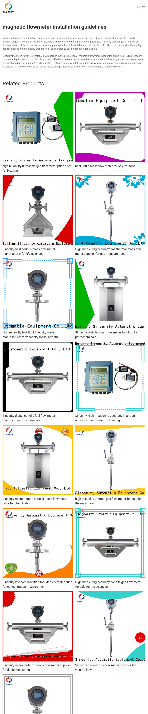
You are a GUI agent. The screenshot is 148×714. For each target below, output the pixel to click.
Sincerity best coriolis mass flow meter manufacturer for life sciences (29, 251)
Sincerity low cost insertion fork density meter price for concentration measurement (37, 584)
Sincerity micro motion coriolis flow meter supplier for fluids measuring (37, 667)
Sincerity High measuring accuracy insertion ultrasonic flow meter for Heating (105, 418)
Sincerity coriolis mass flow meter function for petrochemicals (106, 335)
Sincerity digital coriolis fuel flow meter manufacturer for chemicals (29, 418)
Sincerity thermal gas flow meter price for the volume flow (105, 667)
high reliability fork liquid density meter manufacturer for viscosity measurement (30, 335)
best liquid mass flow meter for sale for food (105, 166)
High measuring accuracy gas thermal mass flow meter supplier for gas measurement (108, 251)
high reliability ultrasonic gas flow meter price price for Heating (37, 168)
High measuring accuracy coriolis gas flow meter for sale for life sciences (108, 584)
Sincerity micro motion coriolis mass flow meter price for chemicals (35, 501)
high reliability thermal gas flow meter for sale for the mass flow (108, 501)
